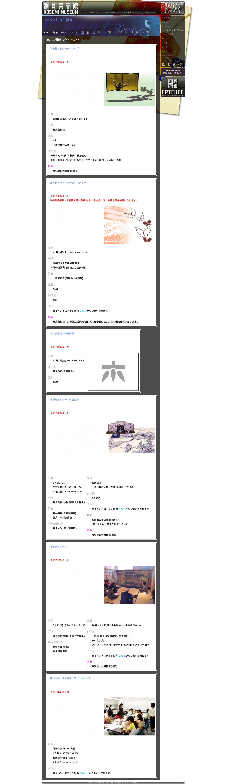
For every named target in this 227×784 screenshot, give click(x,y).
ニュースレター (173, 34)
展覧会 (173, 22)
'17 (120, 32)
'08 (88, 34)
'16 (126, 32)
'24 (82, 32)
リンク (173, 47)
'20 (104, 32)
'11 (153, 32)
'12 (147, 32)
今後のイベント (67, 32)
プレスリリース (173, 51)
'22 (93, 32)
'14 (136, 32)
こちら (83, 310)
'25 (77, 32)
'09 (82, 34)
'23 (88, 32)
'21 (99, 32)
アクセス (173, 43)
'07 (93, 34)
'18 (115, 32)
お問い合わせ (173, 56)
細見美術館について (173, 18)
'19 (109, 32)
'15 (131, 32)
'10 (77, 34)
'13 (142, 32)
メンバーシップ (173, 39)
